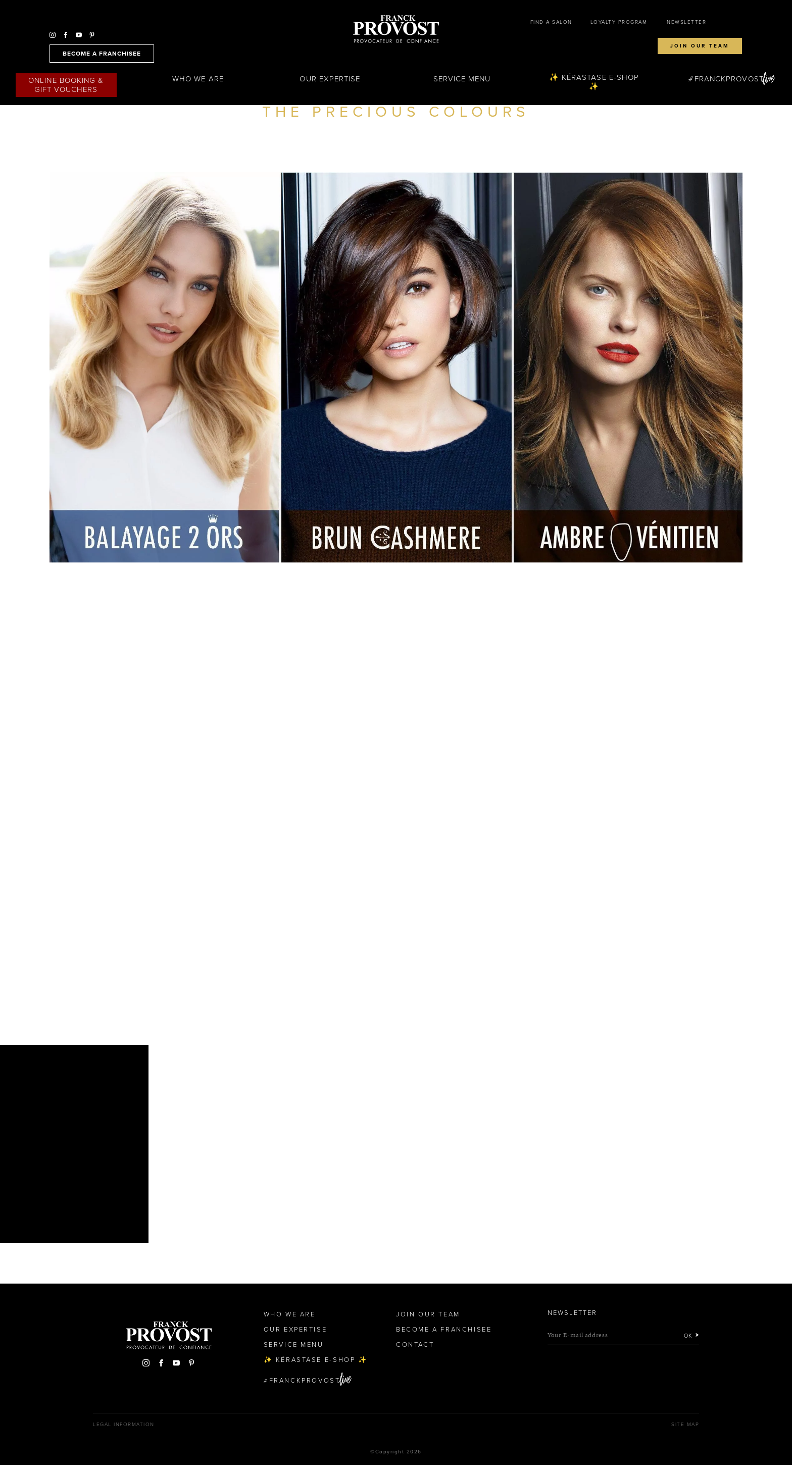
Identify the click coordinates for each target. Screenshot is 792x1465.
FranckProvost (729, 78)
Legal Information (124, 1425)
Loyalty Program (619, 22)
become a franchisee (102, 53)
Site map (685, 1425)
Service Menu (462, 78)
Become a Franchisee (443, 1330)
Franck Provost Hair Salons (396, 29)
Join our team (699, 46)
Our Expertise (330, 78)
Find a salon (551, 22)
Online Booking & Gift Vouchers (66, 85)
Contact (415, 1345)
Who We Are (198, 78)
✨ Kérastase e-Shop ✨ (594, 82)
